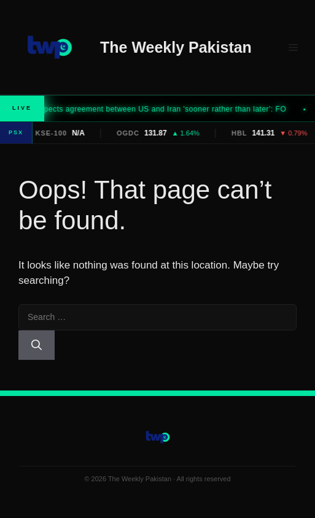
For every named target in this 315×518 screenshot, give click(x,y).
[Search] (36, 345)
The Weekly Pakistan (176, 47)
